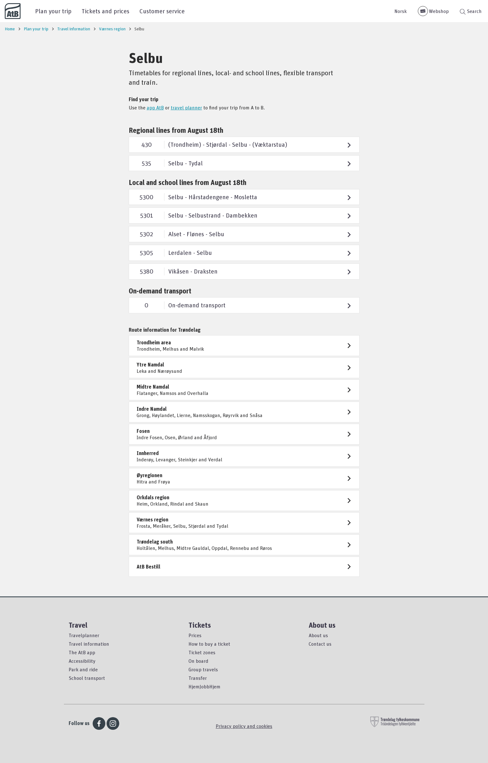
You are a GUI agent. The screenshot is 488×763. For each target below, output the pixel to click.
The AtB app (82, 652)
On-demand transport (160, 290)
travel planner (186, 107)
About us (318, 635)
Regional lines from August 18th (176, 130)
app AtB (155, 107)
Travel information (89, 644)
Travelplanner (84, 635)
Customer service (162, 11)
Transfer (197, 678)
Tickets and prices (105, 11)
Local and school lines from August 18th (187, 182)
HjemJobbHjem (204, 686)
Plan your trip (53, 11)
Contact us (320, 644)
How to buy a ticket (209, 644)
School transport (87, 678)
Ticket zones (201, 652)
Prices (194, 635)
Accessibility (82, 661)
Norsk (400, 11)
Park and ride (83, 669)
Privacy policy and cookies (244, 726)
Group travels (203, 669)
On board (198, 661)
